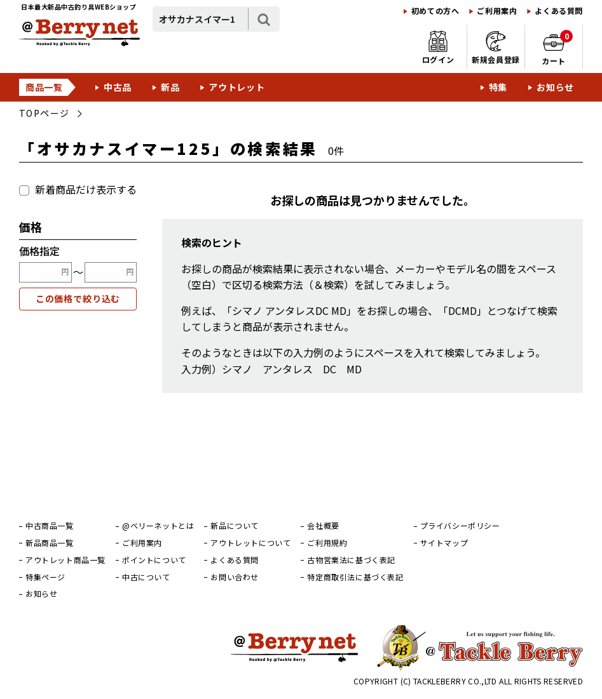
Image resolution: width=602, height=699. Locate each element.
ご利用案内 (497, 10)
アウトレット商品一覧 (65, 560)
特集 (498, 87)
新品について (234, 526)
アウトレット (236, 87)
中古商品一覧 (49, 526)
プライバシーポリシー (460, 526)
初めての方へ (435, 10)
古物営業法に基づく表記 (351, 560)
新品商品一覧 (49, 543)
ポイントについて (154, 560)
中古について (146, 577)
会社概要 (323, 526)
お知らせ (555, 87)
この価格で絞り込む (78, 298)
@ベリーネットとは (158, 526)
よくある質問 (559, 10)
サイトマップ (444, 543)
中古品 (118, 87)
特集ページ (45, 577)
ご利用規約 (327, 543)
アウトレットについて (250, 543)
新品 (170, 87)
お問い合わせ (234, 577)
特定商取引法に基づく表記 (355, 577)
